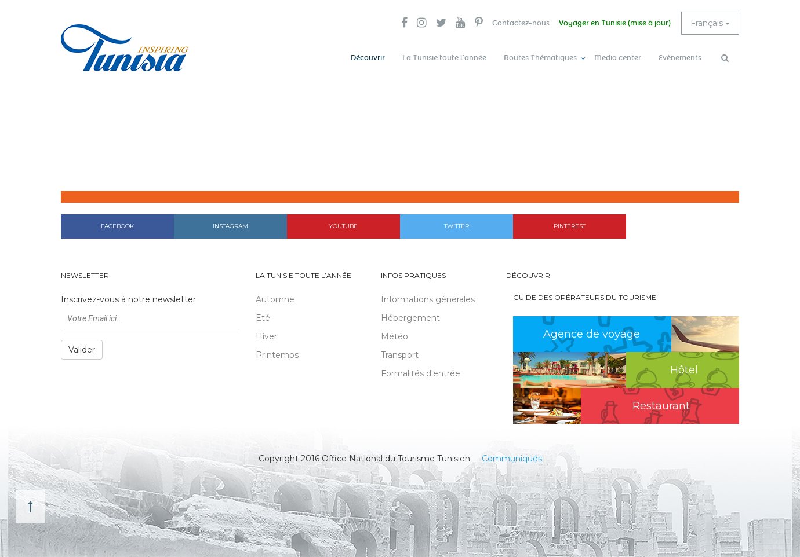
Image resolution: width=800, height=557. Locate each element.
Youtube (343, 226)
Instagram (230, 226)
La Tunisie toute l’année (444, 58)
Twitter (456, 226)
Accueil (565, 173)
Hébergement (410, 318)
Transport (400, 355)
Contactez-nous (521, 23)
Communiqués (512, 458)
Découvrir (368, 58)
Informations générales (428, 299)
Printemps (277, 355)
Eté (263, 318)
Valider (81, 350)
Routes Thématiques (540, 58)
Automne (275, 299)
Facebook (117, 226)
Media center (617, 58)
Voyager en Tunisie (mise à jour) (615, 23)
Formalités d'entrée (420, 373)
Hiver (266, 336)
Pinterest (570, 226)
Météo (394, 336)
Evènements (680, 58)
